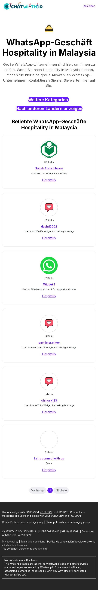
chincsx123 (49, 400)
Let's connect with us (49, 458)
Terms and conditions (33, 541)
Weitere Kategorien (48, 99)
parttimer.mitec (49, 342)
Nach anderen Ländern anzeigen (49, 108)
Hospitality (49, 180)
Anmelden (89, 5)
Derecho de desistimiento (33, 548)
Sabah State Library (49, 168)
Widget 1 (49, 284)
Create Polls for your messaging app (23, 522)
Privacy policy (10, 541)
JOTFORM (46, 512)
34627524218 (24, 535)
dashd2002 (49, 226)
